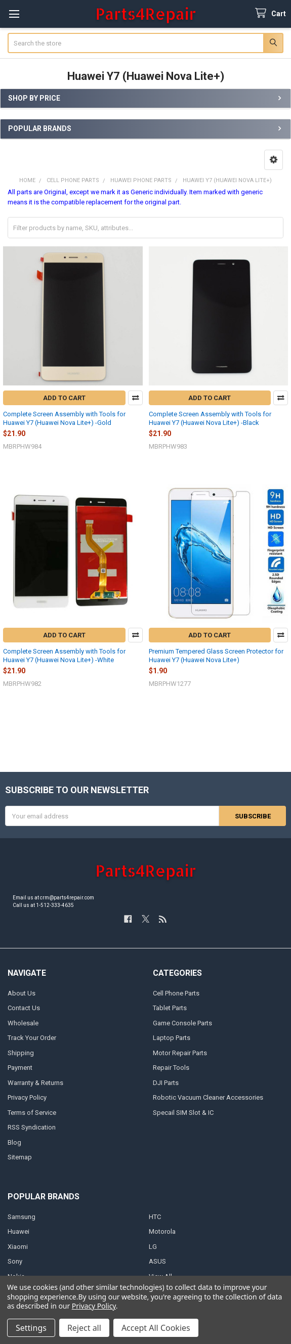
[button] (273, 160)
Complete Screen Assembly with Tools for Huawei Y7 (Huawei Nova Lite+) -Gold (64, 418)
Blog (14, 1142)
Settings (31, 1327)
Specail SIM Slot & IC (183, 1112)
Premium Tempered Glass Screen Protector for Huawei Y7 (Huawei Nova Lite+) (216, 655)
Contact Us (24, 1008)
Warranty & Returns (35, 1083)
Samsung (21, 1217)
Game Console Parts (182, 1023)
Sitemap (20, 1157)
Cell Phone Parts (176, 993)
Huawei (18, 1231)
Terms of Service (32, 1112)
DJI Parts (166, 1083)
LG (153, 1246)
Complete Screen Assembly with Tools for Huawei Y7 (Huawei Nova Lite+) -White (64, 655)
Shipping (21, 1053)
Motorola (162, 1231)
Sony (15, 1261)
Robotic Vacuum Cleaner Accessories (208, 1097)
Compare (135, 398)
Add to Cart (64, 398)
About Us (21, 993)
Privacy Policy (27, 1097)
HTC (155, 1217)
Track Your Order (32, 1038)
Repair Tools (171, 1067)
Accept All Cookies (155, 1327)
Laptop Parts (171, 1038)
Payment (20, 1067)
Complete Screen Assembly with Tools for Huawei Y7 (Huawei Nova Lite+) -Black (210, 418)
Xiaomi (18, 1246)
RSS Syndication (32, 1127)
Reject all (84, 1327)
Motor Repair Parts (180, 1053)
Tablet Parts (170, 1008)
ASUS (157, 1261)
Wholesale (23, 1023)
